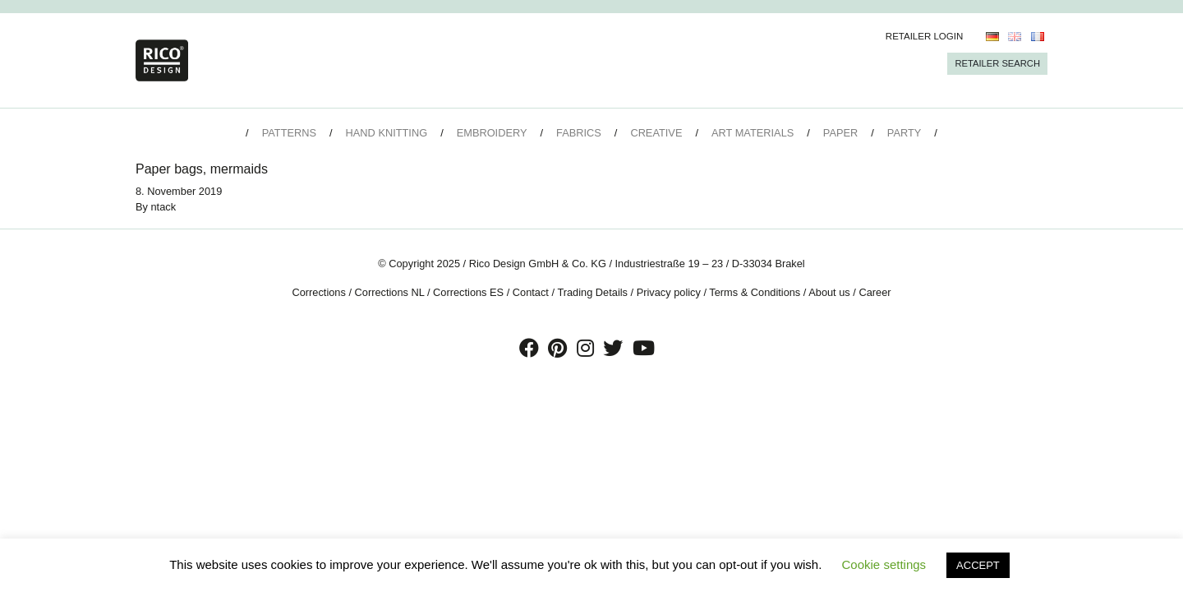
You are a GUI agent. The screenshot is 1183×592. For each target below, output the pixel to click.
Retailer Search (997, 63)
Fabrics (578, 133)
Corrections (318, 292)
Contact (531, 292)
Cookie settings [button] (884, 564)
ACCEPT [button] (978, 565)
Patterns (289, 133)
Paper (840, 133)
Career (874, 292)
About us (829, 292)
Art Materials (752, 133)
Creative (656, 133)
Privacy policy (669, 292)
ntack (164, 207)
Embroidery (492, 133)
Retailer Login (925, 36)
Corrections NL (390, 292)
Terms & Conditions (754, 292)
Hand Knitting (387, 133)
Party (904, 133)
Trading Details (592, 292)
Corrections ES (468, 292)
